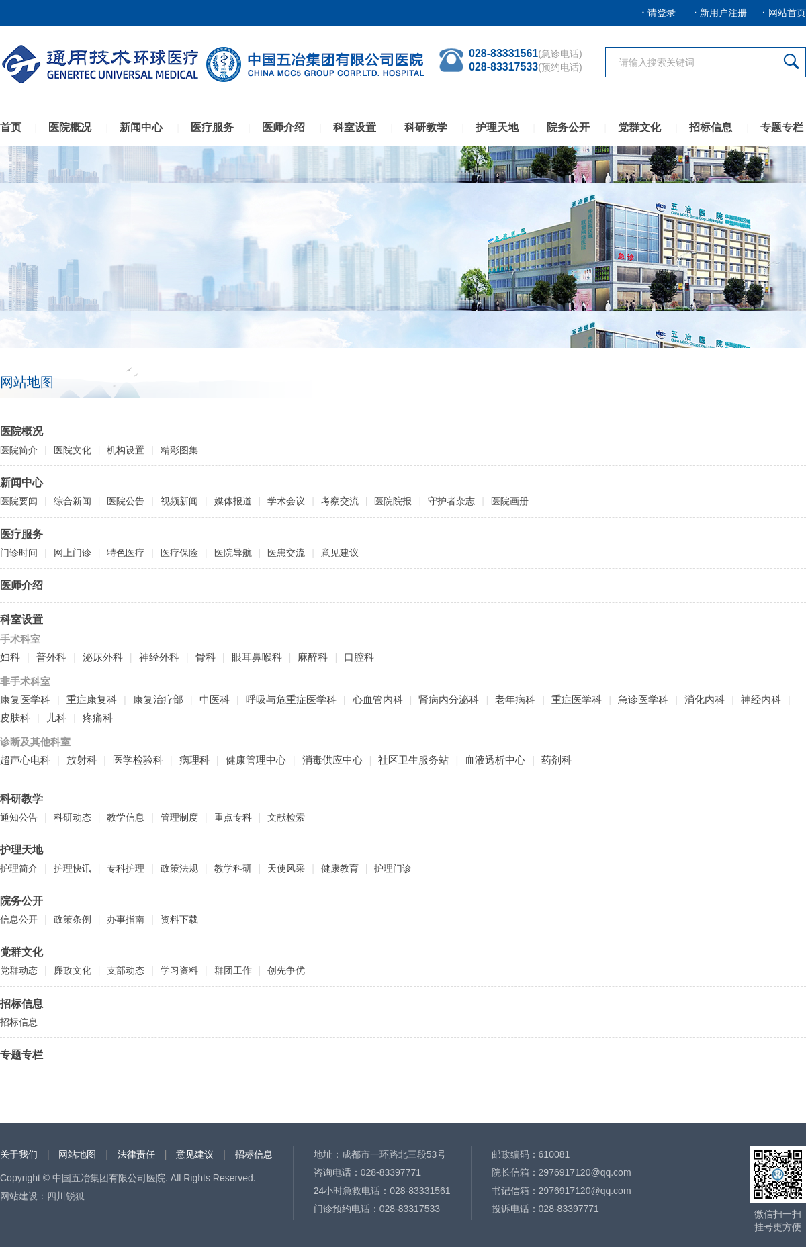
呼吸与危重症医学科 (291, 699)
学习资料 (179, 970)
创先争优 (286, 970)
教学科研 (233, 868)
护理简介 (19, 868)
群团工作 (233, 970)
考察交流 (340, 501)
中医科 (214, 699)
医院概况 (69, 127)
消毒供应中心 (332, 760)
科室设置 (354, 127)
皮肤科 (15, 717)
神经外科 (159, 657)
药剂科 (556, 760)
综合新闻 (72, 501)
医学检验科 (138, 760)
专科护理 (125, 868)
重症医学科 (576, 699)
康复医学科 (25, 699)
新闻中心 (141, 127)
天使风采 (286, 868)
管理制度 (179, 817)
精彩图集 (179, 450)
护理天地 (497, 127)
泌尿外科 (103, 657)
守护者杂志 (451, 501)
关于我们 (19, 1154)
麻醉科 (313, 657)
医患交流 (286, 552)
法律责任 (136, 1154)
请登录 (661, 12)
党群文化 (639, 127)
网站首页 (787, 12)
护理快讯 (72, 868)
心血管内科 (378, 699)
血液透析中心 (495, 760)
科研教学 (425, 127)
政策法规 (179, 868)
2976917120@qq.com (585, 1172)
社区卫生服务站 (413, 760)
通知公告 (19, 817)
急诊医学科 (643, 699)
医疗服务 (212, 127)
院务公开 (568, 127)
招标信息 (710, 127)
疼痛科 (98, 717)
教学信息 (125, 817)
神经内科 (761, 699)
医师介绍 (283, 127)
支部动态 (125, 970)
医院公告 (125, 501)
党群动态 (19, 970)
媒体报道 (233, 501)
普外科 (51, 657)
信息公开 (19, 919)
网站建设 (19, 1196)
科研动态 (72, 817)
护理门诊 (393, 868)
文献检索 (286, 817)
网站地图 (77, 1154)
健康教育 (340, 868)
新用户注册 (723, 12)
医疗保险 (179, 552)
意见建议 (340, 552)
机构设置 (125, 450)
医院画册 (510, 501)
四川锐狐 (66, 1196)
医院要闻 (19, 501)
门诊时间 (19, 552)
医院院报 (393, 501)
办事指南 (125, 919)
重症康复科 (91, 699)
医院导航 (233, 552)
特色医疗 (125, 552)
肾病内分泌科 (448, 699)
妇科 (10, 657)
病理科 (194, 760)
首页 (10, 127)
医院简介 (19, 450)
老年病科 (515, 699)
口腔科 (359, 657)
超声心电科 (25, 760)
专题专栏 (781, 127)
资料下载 (179, 919)
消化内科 (704, 699)
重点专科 (233, 817)
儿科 (56, 717)
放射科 (81, 760)
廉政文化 (72, 970)
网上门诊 (72, 552)
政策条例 (72, 919)
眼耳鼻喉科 (257, 657)
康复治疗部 (158, 699)
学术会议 (286, 501)
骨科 (205, 657)
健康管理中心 (256, 760)
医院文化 (72, 450)
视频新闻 (179, 501)
